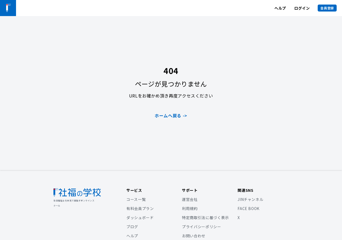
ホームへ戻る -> (171, 115)
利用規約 (190, 208)
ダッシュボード (140, 217)
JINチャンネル (250, 199)
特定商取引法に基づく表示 (205, 217)
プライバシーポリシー (201, 226)
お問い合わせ (193, 235)
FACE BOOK (248, 208)
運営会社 (190, 199)
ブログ (132, 226)
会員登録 (327, 8)
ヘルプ (280, 8)
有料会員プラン (140, 208)
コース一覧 (136, 199)
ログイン (302, 8)
